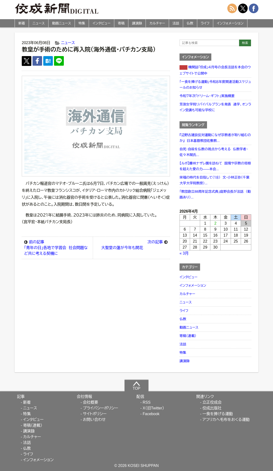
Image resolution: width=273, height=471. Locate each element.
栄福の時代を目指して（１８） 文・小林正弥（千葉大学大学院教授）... (214, 180)
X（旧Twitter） (153, 408)
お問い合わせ (94, 420)
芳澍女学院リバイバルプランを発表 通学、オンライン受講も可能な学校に (215, 107)
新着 (21, 23)
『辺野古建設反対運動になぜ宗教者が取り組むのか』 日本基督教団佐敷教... (215, 138)
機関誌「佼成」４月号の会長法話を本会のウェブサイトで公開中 (215, 70)
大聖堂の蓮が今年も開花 (134, 244)
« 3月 (184, 253)
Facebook (151, 414)
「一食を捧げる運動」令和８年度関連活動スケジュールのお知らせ (215, 84)
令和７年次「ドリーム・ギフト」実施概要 (207, 96)
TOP (137, 385)
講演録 (137, 23)
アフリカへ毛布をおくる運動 (226, 420)
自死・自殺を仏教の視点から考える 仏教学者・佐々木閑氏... (214, 152)
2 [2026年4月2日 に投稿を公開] (215, 223)
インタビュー (101, 23)
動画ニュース (61, 23)
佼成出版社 (212, 408)
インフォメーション (230, 23)
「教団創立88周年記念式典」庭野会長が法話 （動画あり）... (215, 194)
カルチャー (157, 23)
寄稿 (121, 23)
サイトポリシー (95, 414)
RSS (147, 402)
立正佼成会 (212, 402)
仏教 (190, 23)
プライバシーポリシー (100, 408)
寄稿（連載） (188, 336)
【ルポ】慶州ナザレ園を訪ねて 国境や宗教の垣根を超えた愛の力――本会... (215, 166)
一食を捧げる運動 (217, 414)
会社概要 (90, 402)
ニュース (39, 23)
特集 (81, 23)
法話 (176, 23)
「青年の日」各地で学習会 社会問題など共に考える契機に (57, 247)
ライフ (205, 23)
